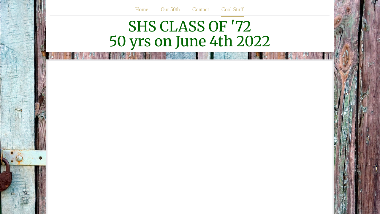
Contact (200, 9)
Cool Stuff (232, 9)
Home (141, 9)
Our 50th (170, 9)
